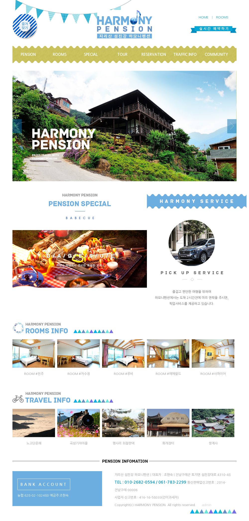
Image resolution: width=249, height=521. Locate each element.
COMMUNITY (216, 54)
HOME (203, 17)
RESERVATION (153, 54)
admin (206, 505)
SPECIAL (91, 54)
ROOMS (222, 17)
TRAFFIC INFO (185, 54)
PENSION (28, 54)
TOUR (122, 54)
